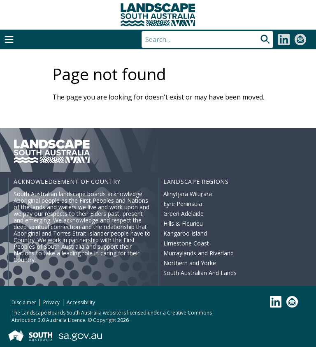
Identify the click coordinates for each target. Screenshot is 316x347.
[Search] (207, 39)
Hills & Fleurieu (183, 223)
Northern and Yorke (189, 263)
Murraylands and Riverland (198, 253)
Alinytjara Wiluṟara (187, 194)
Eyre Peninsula (182, 204)
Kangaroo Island (185, 233)
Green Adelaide (183, 213)
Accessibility (81, 302)
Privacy (51, 302)
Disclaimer (24, 302)
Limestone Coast (186, 243)
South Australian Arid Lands (200, 273)
